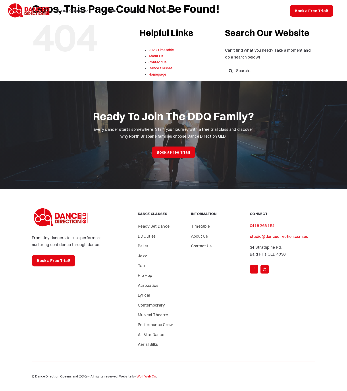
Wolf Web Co (146, 376)
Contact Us (157, 62)
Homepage (157, 74)
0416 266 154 (262, 225)
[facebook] (254, 269)
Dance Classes (160, 68)
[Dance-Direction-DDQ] (29, 4)
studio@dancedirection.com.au (279, 236)
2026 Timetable (161, 50)
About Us (155, 56)
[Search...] (270, 70)
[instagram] (264, 269)
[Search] (230, 70)
